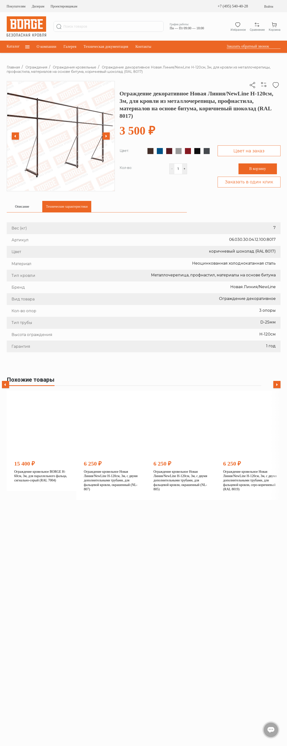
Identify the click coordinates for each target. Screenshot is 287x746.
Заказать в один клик (249, 182)
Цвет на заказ (248, 151)
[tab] (22, 206)
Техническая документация (106, 46)
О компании (46, 46)
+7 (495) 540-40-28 (233, 6)
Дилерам (38, 6)
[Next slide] (106, 136)
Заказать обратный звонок (248, 46)
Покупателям (16, 6)
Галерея (69, 46)
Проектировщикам (64, 6)
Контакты (143, 46)
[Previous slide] (15, 136)
